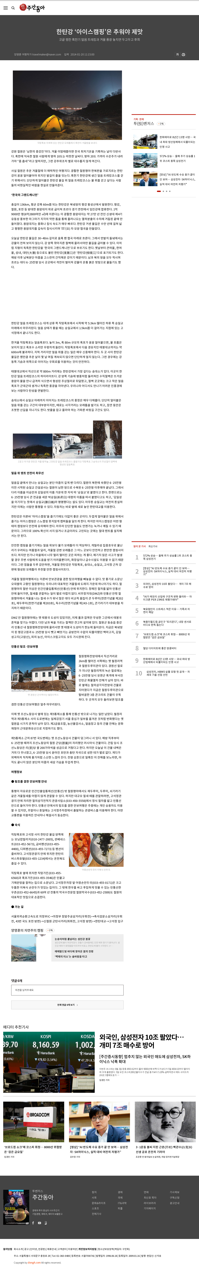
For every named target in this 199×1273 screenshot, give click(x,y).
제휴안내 (51, 1249)
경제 (120, 1192)
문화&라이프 (99, 1203)
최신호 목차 (150, 1197)
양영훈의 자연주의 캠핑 (27, 930)
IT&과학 (122, 1203)
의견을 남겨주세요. (24, 990)
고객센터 (62, 1249)
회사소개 (18, 1249)
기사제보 (174, 1192)
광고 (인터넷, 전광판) (35, 1249)
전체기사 (96, 1213)
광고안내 (174, 1203)
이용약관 (72, 1249)
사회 (94, 1197)
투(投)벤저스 (144, 123)
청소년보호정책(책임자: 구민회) (114, 1249)
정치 (94, 1192)
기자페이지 (150, 1208)
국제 (120, 1197)
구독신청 (174, 1197)
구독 (51, 930)
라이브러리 (150, 1203)
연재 (146, 1192)
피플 (120, 1208)
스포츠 (95, 1208)
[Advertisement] (59, 295)
